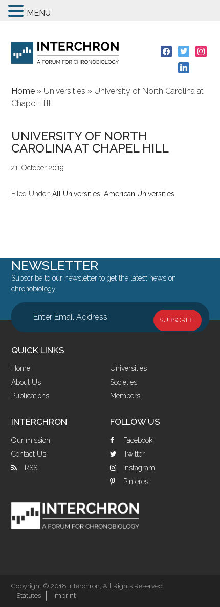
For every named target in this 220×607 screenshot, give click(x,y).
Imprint (64, 595)
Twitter (134, 454)
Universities (128, 368)
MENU (39, 13)
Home (20, 368)
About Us (26, 382)
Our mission (30, 440)
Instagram (139, 468)
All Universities (76, 194)
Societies (123, 382)
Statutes (28, 595)
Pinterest (136, 481)
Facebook (137, 440)
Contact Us (28, 454)
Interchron (65, 53)
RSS (31, 468)
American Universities (139, 194)
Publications (30, 396)
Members (125, 396)
